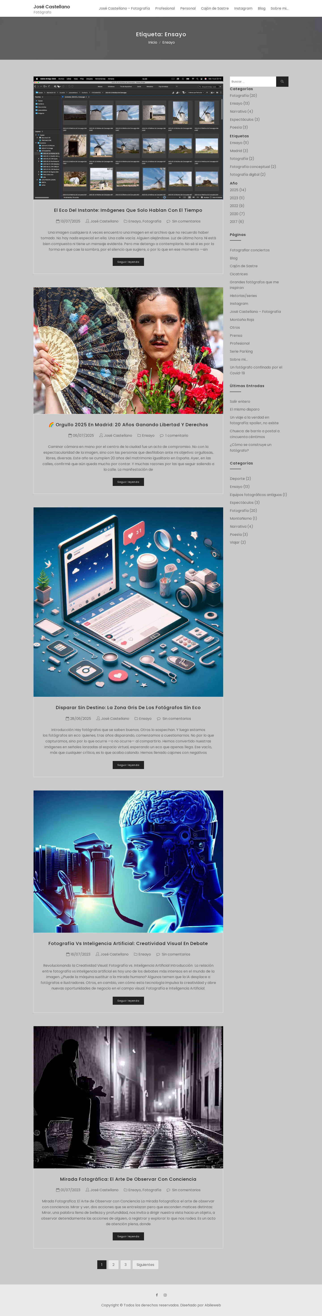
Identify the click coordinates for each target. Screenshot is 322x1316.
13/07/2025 (70, 221)
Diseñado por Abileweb (200, 1305)
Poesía (236, 534)
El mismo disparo (245, 409)
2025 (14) (238, 190)
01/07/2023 (70, 1190)
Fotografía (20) (243, 95)
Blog (261, 8)
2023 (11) (237, 198)
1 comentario (176, 435)
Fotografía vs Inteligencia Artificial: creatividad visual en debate (128, 943)
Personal (188, 8)
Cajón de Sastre (215, 8)
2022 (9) (237, 205)
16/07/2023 (80, 954)
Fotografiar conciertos (250, 250)
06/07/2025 (83, 435)
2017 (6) (237, 221)
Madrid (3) (239, 150)
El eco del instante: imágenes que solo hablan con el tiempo (128, 210)
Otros (235, 327)
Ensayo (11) (239, 142)
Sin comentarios (186, 221)
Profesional (165, 8)
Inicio (152, 42)
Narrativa (238, 526)
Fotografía (151, 221)
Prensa (236, 335)
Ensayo (134, 221)
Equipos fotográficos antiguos (256, 494)
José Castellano (52, 7)
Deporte (237, 478)
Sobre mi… (279, 8)
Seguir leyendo (128, 262)
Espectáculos (242, 502)
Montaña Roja (242, 319)
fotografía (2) (242, 158)
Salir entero (240, 401)
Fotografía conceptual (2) (253, 166)
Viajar (235, 542)
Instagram (243, 8)
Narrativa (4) (241, 111)
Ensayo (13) (240, 103)
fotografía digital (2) (248, 174)
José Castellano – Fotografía (124, 8)
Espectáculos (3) (245, 119)
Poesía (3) (239, 127)
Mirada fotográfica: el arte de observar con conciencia (128, 1179)
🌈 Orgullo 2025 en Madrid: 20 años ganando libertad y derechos (128, 425)
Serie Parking (241, 351)
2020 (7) (237, 213)
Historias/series (243, 295)
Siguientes (145, 1264)
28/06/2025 (80, 718)
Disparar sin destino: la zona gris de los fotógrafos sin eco (128, 707)
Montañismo (241, 518)
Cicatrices (239, 274)
